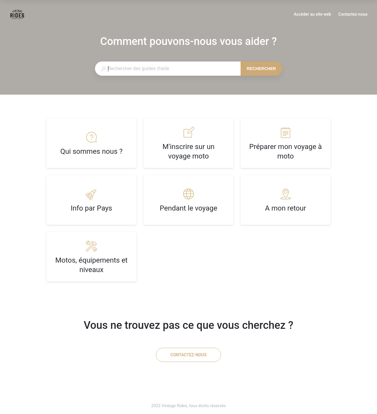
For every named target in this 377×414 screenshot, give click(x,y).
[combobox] (167, 69)
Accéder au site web (312, 15)
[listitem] (91, 143)
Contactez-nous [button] (353, 14)
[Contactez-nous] (188, 355)
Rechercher (261, 68)
